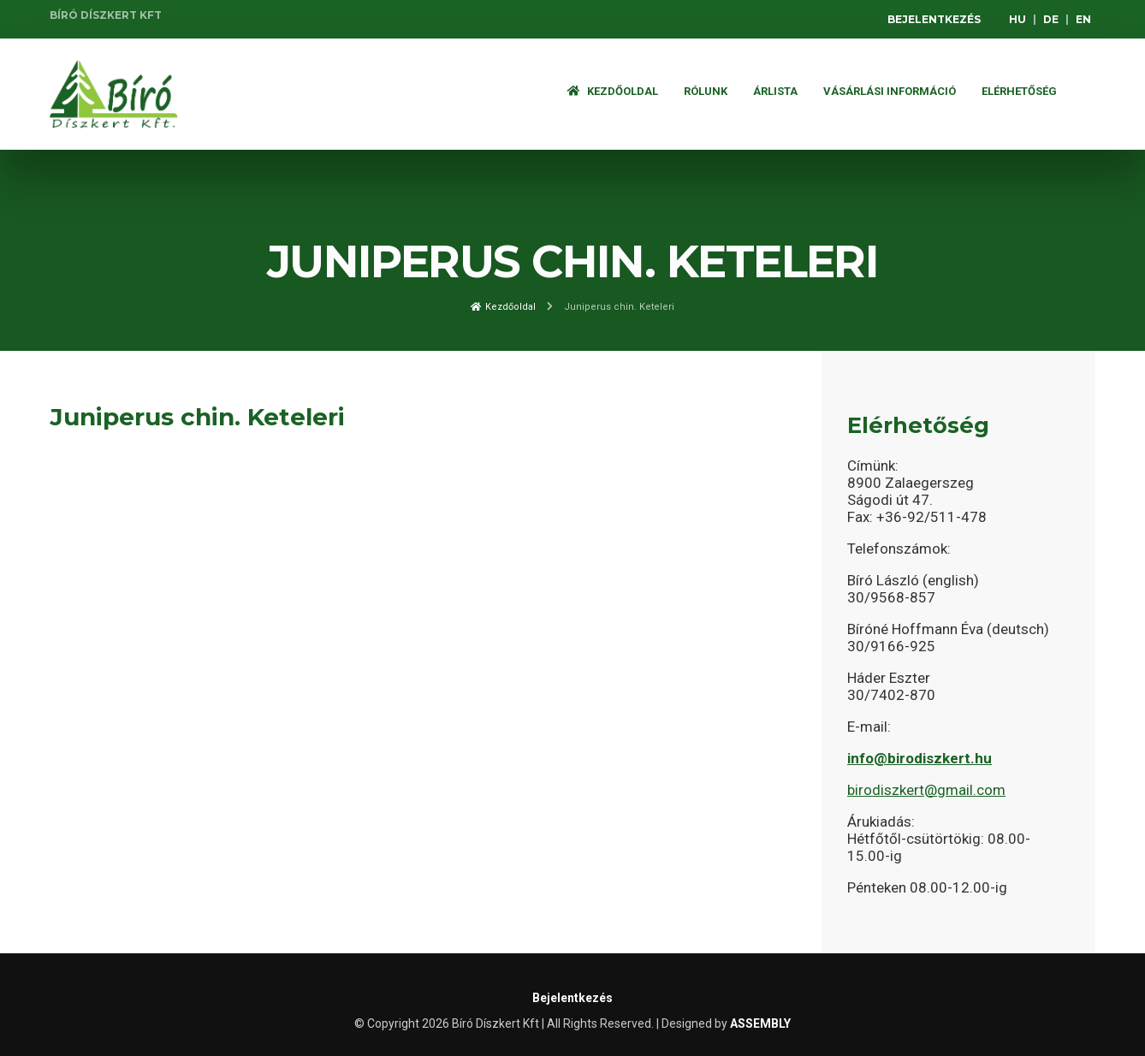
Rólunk (705, 91)
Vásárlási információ (889, 91)
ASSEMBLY (760, 1023)
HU (1017, 19)
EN (1083, 19)
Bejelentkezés (934, 19)
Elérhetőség (1019, 91)
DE (1051, 19)
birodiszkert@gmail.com (926, 789)
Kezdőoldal (612, 91)
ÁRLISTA (775, 91)
